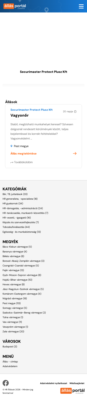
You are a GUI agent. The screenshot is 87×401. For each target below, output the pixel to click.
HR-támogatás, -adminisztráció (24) (23, 208)
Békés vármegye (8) (13, 256)
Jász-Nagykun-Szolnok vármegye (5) (23, 289)
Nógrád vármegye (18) (15, 298)
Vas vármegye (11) (12, 321)
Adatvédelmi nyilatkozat (53, 383)
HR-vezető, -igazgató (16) (17, 217)
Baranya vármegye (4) (15, 251)
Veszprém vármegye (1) (15, 326)
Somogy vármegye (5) (15, 307)
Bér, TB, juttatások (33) (15, 194)
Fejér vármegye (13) (13, 270)
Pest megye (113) (12, 303)
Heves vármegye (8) (14, 284)
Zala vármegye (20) (13, 331)
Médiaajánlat (77, 383)
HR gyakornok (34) (13, 203)
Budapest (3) (10, 346)
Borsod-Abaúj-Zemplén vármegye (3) (23, 260)
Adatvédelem (10, 366)
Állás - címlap (10, 361)
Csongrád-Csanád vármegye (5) (21, 265)
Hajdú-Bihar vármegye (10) (17, 279)
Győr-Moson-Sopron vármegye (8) (22, 275)
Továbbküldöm (23, 162)
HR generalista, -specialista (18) (20, 198)
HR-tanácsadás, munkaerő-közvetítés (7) (25, 213)
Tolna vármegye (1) (13, 317)
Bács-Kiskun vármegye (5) (17, 246)
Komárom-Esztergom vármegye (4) (22, 293)
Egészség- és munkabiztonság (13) (22, 231)
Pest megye (21, 146)
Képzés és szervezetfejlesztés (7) (21, 222)
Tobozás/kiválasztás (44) (16, 227)
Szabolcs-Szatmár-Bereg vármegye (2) (24, 312)
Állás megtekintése (23, 153)
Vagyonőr (19, 115)
